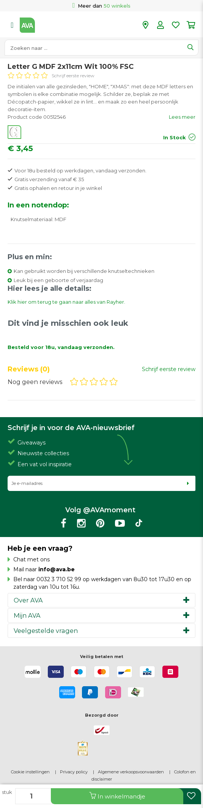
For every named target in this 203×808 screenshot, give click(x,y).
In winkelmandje (117, 796)
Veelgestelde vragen (46, 630)
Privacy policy (74, 772)
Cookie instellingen (30, 772)
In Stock (174, 137)
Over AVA (28, 600)
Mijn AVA (27, 615)
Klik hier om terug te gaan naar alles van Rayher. (66, 302)
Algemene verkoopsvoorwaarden (131, 772)
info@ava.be (56, 569)
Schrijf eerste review (73, 75)
